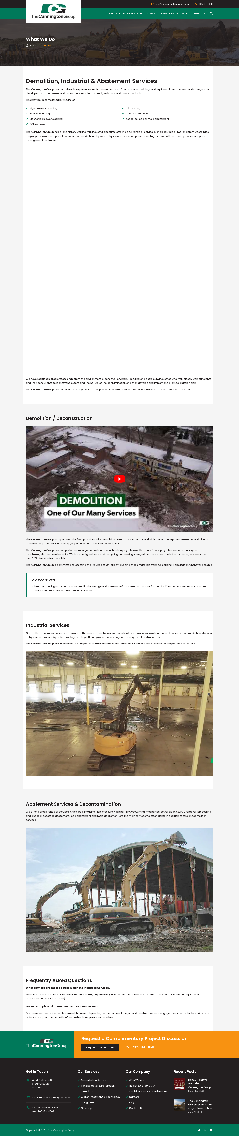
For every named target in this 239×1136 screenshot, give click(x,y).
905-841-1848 (206, 4)
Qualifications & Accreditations (148, 1091)
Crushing (86, 1108)
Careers (150, 13)
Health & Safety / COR (142, 1085)
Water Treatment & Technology (100, 1097)
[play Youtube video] (119, 479)
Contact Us (198, 13)
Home (31, 45)
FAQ (131, 1102)
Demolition (87, 1091)
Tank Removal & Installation (98, 1085)
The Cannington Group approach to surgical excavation (200, 1104)
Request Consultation (100, 1047)
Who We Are (136, 1080)
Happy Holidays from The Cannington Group (199, 1083)
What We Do (131, 13)
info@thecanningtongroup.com (172, 4)
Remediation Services (94, 1080)
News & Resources (173, 13)
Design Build (88, 1102)
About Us (112, 13)
